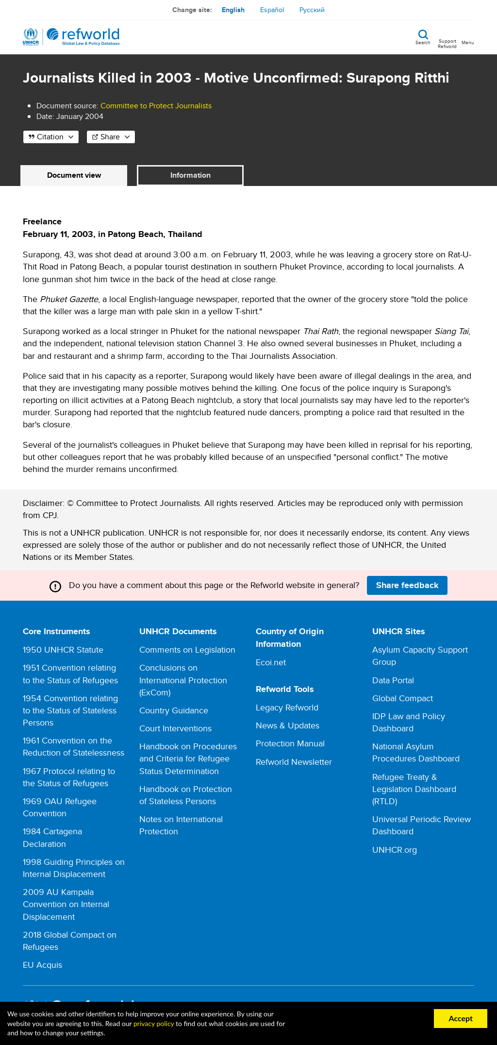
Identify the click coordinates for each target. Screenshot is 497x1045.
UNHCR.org (394, 849)
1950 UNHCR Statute (63, 649)
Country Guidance (173, 710)
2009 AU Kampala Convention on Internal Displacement (66, 904)
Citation (50, 136)
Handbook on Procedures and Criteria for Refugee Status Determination (188, 758)
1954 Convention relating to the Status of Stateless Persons (70, 710)
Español (272, 10)
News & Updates (287, 725)
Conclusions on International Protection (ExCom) (183, 679)
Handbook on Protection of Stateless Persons (185, 795)
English (233, 10)
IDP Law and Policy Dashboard (408, 722)
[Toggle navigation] (468, 37)
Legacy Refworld (287, 707)
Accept (460, 1018)
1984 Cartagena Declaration (52, 837)
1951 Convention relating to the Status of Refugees (70, 673)
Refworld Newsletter (294, 762)
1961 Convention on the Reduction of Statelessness (73, 746)
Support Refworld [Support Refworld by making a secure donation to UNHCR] (447, 43)
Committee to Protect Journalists (156, 105)
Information (190, 175)
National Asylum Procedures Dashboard (416, 752)
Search (423, 42)
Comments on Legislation (187, 649)
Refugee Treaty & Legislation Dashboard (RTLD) (414, 789)
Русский (312, 10)
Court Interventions (175, 728)
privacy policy (153, 1023)
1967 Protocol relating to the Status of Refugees (69, 777)
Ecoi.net (271, 662)
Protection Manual (290, 743)
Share (110, 136)
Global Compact (402, 698)
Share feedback (407, 585)
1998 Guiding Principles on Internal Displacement (74, 868)
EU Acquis (42, 965)
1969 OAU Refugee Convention (60, 807)
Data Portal (393, 680)
